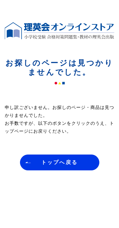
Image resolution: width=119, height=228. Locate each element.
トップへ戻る (59, 162)
